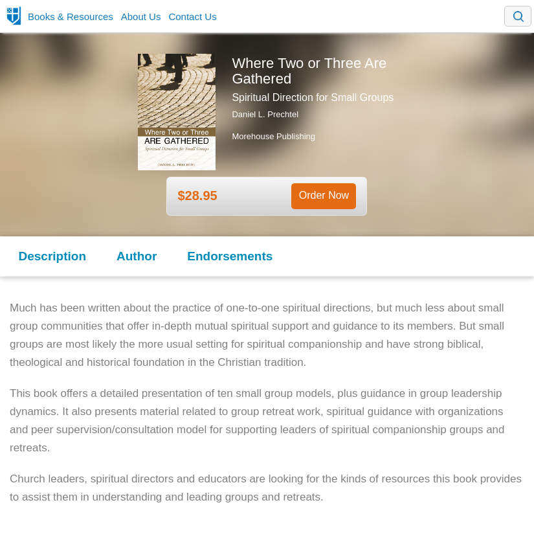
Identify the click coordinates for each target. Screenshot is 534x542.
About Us (141, 16)
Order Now (324, 195)
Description (53, 256)
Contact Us (192, 16)
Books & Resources (70, 16)
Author (137, 256)
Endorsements (230, 256)
